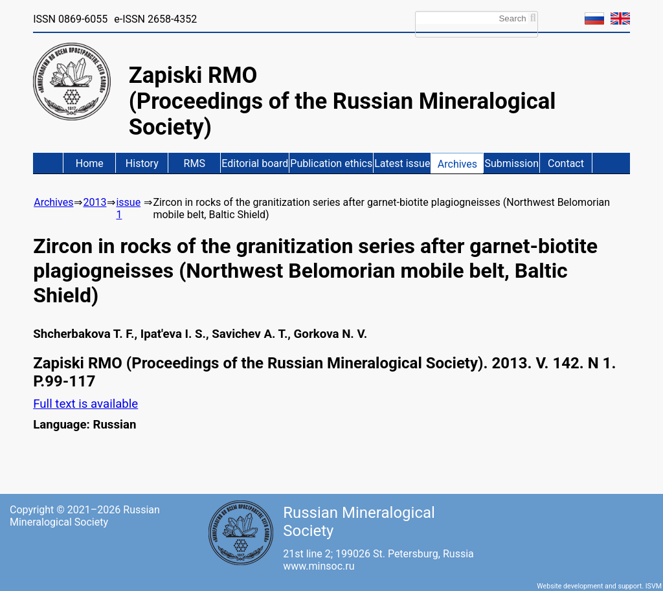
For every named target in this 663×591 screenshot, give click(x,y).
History (142, 163)
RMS (194, 163)
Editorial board (254, 163)
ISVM (654, 586)
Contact (566, 163)
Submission (511, 163)
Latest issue (402, 163)
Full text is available (85, 404)
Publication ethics (331, 163)
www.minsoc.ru (318, 566)
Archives (457, 164)
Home (90, 163)
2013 (94, 202)
